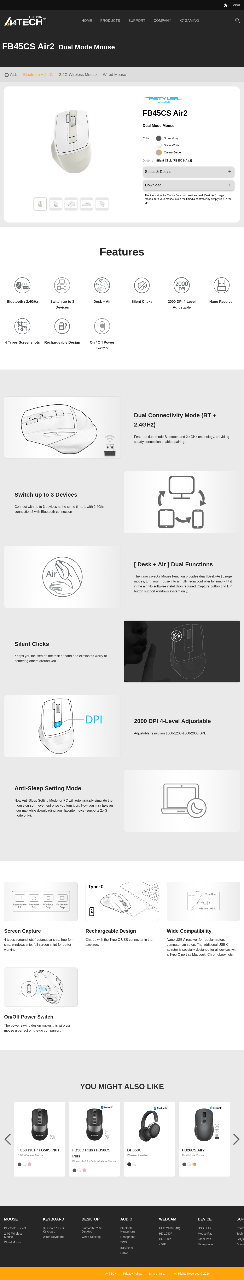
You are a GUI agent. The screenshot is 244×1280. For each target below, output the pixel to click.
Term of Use (156, 1273)
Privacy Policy (132, 1273)
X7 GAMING (189, 21)
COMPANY (162, 21)
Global (235, 5)
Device (205, 1219)
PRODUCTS (110, 21)
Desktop (91, 1219)
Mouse (11, 1219)
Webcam (167, 1219)
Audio (126, 1219)
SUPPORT (136, 21)
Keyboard (53, 1219)
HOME (86, 21)
